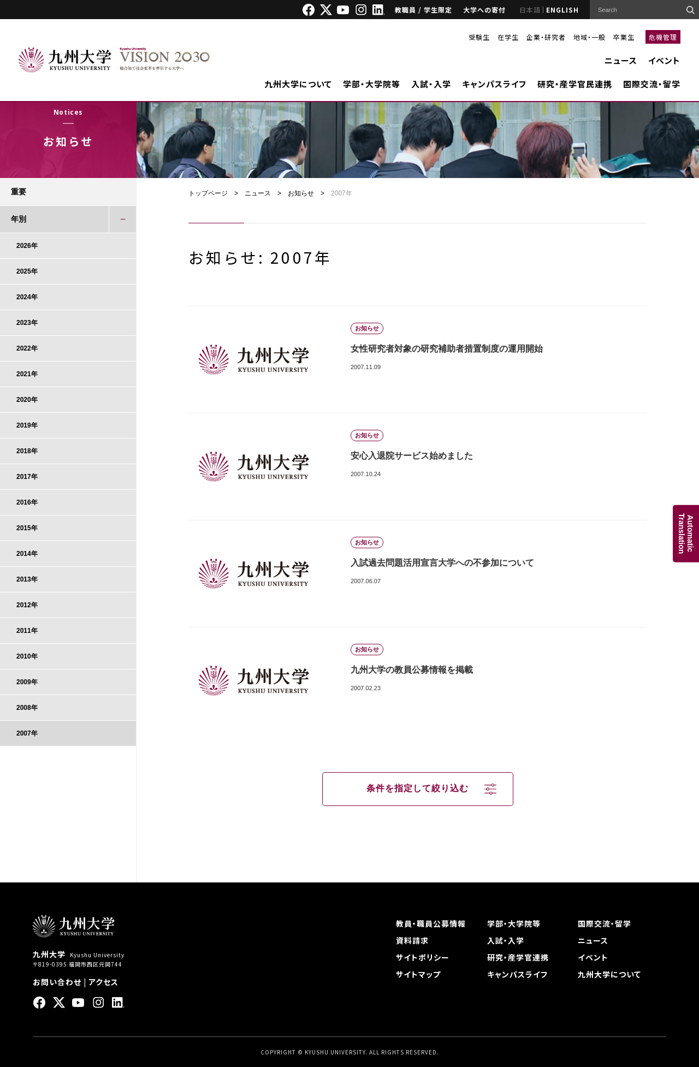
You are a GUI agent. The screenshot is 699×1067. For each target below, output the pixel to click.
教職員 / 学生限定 (423, 9)
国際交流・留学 (651, 84)
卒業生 (624, 37)
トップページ (208, 193)
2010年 (27, 656)
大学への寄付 (484, 9)
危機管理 (663, 37)
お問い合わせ (57, 981)
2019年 (27, 425)
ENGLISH (562, 9)
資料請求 (412, 940)
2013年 (27, 579)
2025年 (27, 271)
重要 (18, 191)
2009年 (27, 682)
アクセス (103, 981)
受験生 (479, 37)
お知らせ (301, 193)
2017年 (27, 477)
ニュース (621, 60)
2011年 (27, 631)
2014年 (27, 554)
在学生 (508, 37)
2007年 (27, 733)
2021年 (27, 374)
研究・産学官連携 (518, 957)
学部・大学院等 (371, 84)
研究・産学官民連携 (574, 84)
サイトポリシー (422, 957)
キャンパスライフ (494, 84)
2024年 (27, 297)
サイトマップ (418, 974)
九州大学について (298, 84)
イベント (664, 60)
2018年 (27, 451)
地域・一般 (589, 37)
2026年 (27, 246)
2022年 (27, 348)
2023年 (27, 323)
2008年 (27, 708)
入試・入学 (431, 84)
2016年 (27, 502)
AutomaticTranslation (686, 533)
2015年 (27, 528)
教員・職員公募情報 (431, 923)
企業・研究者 (546, 37)
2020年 (27, 400)
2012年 (27, 605)
